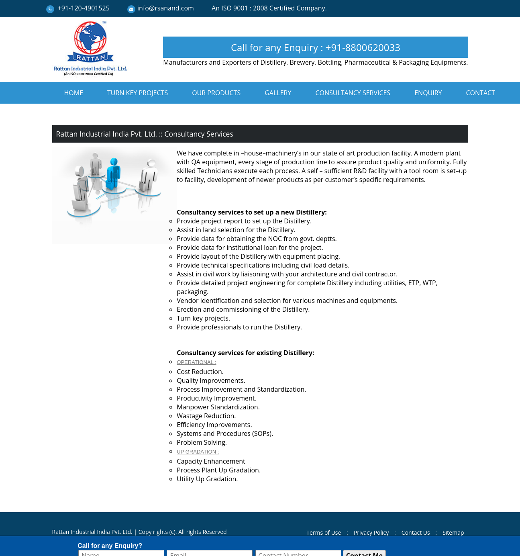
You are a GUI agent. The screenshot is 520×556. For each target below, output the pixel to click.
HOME (74, 92)
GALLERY (278, 92)
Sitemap (453, 532)
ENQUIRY (428, 92)
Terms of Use (323, 532)
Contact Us (416, 532)
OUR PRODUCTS (216, 92)
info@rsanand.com (165, 8)
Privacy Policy (371, 532)
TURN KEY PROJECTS (137, 92)
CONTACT (480, 92)
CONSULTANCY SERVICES (352, 92)
